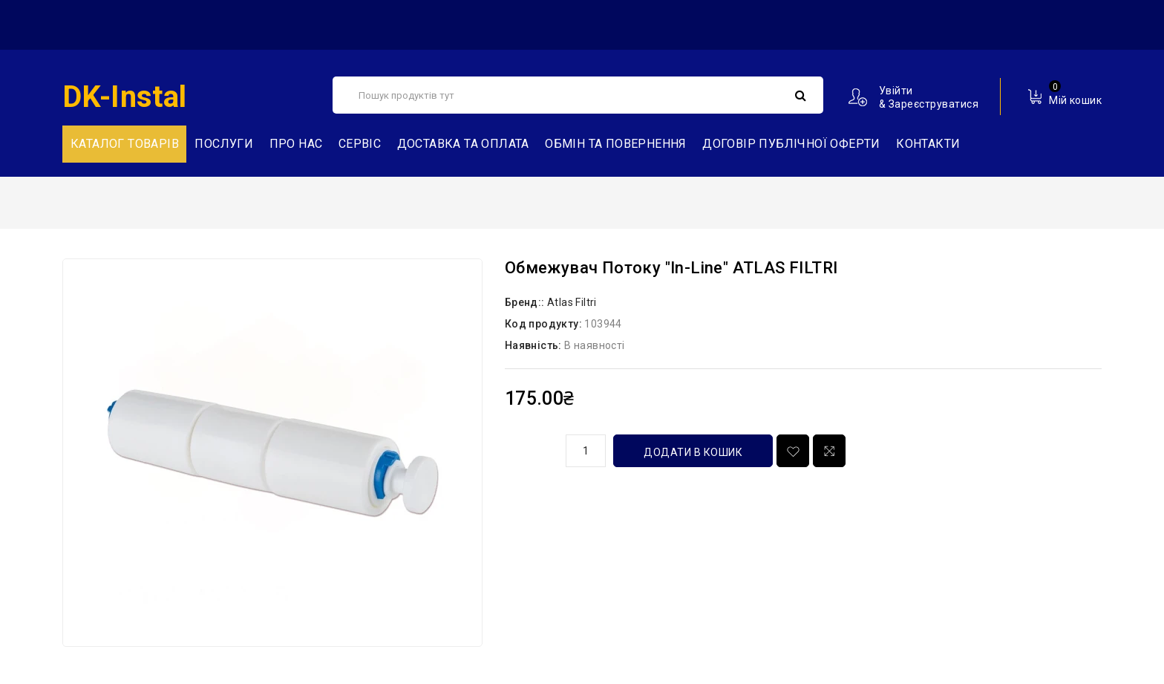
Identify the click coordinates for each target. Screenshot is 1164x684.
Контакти (928, 144)
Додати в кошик (693, 452)
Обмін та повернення (616, 144)
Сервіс (360, 144)
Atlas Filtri (572, 302)
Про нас (296, 144)
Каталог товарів (125, 144)
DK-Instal (124, 96)
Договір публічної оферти (791, 144)
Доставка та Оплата (463, 144)
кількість (530, 449)
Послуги (223, 144)
